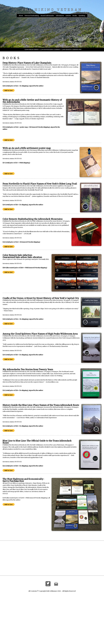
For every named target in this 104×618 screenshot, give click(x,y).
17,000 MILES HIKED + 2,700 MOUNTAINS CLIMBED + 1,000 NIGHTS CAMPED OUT (53, 49)
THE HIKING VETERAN (52, 10)
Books (75, 15)
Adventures (60, 15)
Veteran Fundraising (32, 15)
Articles (68, 15)
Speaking (82, 15)
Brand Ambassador (47, 15)
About (21, 15)
